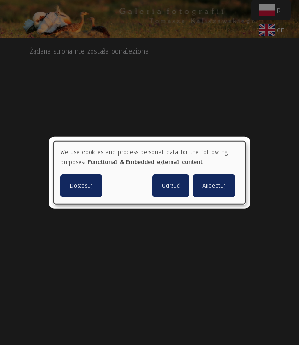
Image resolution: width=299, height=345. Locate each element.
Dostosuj (81, 185)
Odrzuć (171, 185)
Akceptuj (214, 185)
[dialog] (149, 172)
